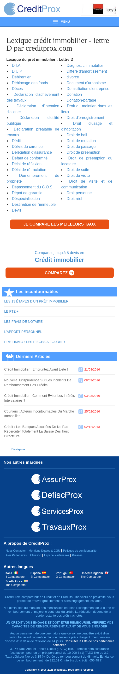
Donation (74, 94)
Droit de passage (80, 146)
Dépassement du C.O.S (32, 187)
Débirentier (21, 77)
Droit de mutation (81, 141)
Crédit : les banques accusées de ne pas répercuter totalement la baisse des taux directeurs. (36, 431)
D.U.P (17, 71)
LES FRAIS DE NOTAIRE (23, 321)
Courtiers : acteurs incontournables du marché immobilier (39, 413)
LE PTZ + (11, 311)
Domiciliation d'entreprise (87, 89)
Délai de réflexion (27, 164)
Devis (17, 210)
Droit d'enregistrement (85, 118)
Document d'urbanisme (86, 83)
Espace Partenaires (56, 555)
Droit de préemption (83, 152)
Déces (17, 89)
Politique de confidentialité (79, 550)
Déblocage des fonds (30, 83)
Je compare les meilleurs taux (59, 224)
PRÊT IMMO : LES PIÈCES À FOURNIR (34, 342)
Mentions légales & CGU (44, 550)
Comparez (59, 272)
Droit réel (74, 199)
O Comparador (65, 576)
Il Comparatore (15, 576)
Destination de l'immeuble (34, 204)
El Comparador (40, 576)
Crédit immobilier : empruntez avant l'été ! (36, 369)
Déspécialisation (26, 199)
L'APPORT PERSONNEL (23, 332)
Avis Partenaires (16, 555)
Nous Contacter (16, 550)
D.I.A (16, 65)
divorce (72, 77)
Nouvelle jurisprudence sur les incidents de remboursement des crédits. (37, 382)
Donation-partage (81, 100)
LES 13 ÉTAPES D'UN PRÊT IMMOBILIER (36, 301)
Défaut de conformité (30, 158)
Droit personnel (79, 193)
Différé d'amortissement (86, 71)
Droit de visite (78, 175)
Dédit (16, 141)
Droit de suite (77, 170)
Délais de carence (27, 146)
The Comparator (91, 576)
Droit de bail (76, 135)
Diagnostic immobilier (84, 65)
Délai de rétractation (29, 170)
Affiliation (35, 555)
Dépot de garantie (27, 193)
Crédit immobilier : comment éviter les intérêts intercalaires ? (39, 398)
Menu (59, 21)
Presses (77, 555)
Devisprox (18, 449)
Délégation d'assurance (32, 152)
